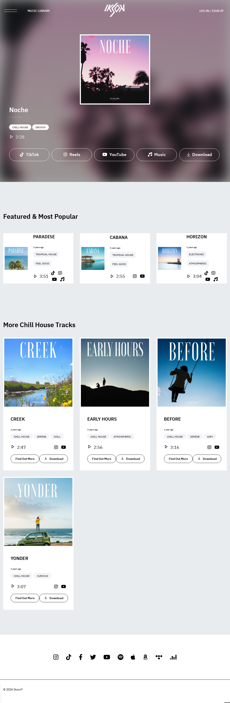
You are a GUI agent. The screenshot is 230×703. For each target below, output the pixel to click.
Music (157, 156)
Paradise (44, 251)
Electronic (196, 269)
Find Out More (25, 473)
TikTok (29, 156)
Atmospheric (197, 278)
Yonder (19, 573)
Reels (71, 156)
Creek (18, 433)
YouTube (114, 156)
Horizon (196, 251)
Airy (210, 451)
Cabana (119, 252)
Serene (41, 451)
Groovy (40, 129)
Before (172, 433)
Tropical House (46, 269)
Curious (42, 590)
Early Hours (102, 433)
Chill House (20, 129)
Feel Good (42, 278)
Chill (57, 451)
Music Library (39, 10)
